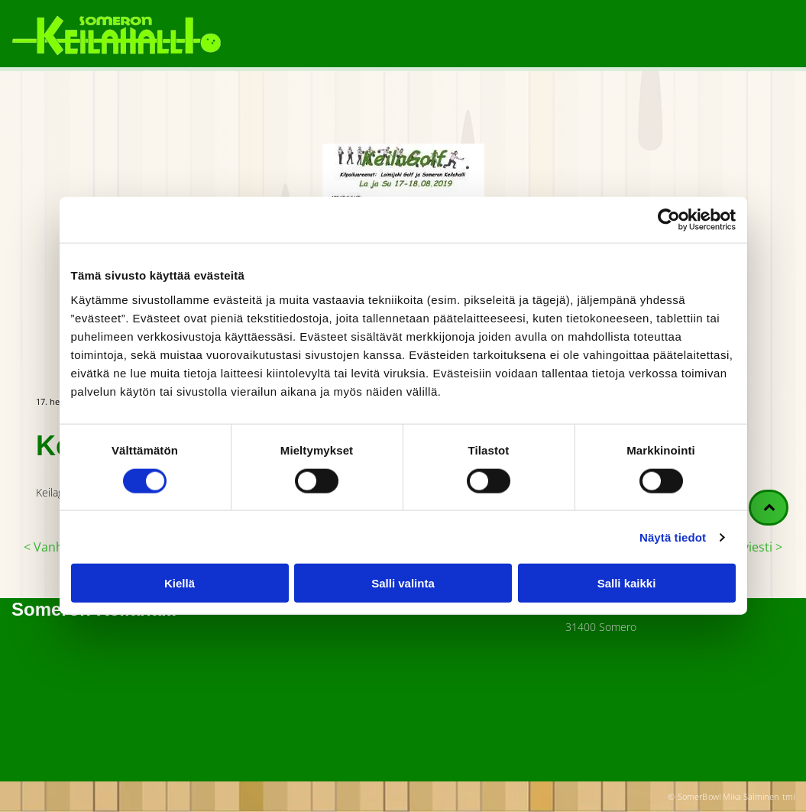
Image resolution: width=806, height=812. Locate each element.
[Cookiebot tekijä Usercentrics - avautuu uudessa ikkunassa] (669, 220)
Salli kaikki (626, 583)
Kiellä (179, 583)
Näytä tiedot (672, 536)
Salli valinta (403, 583)
